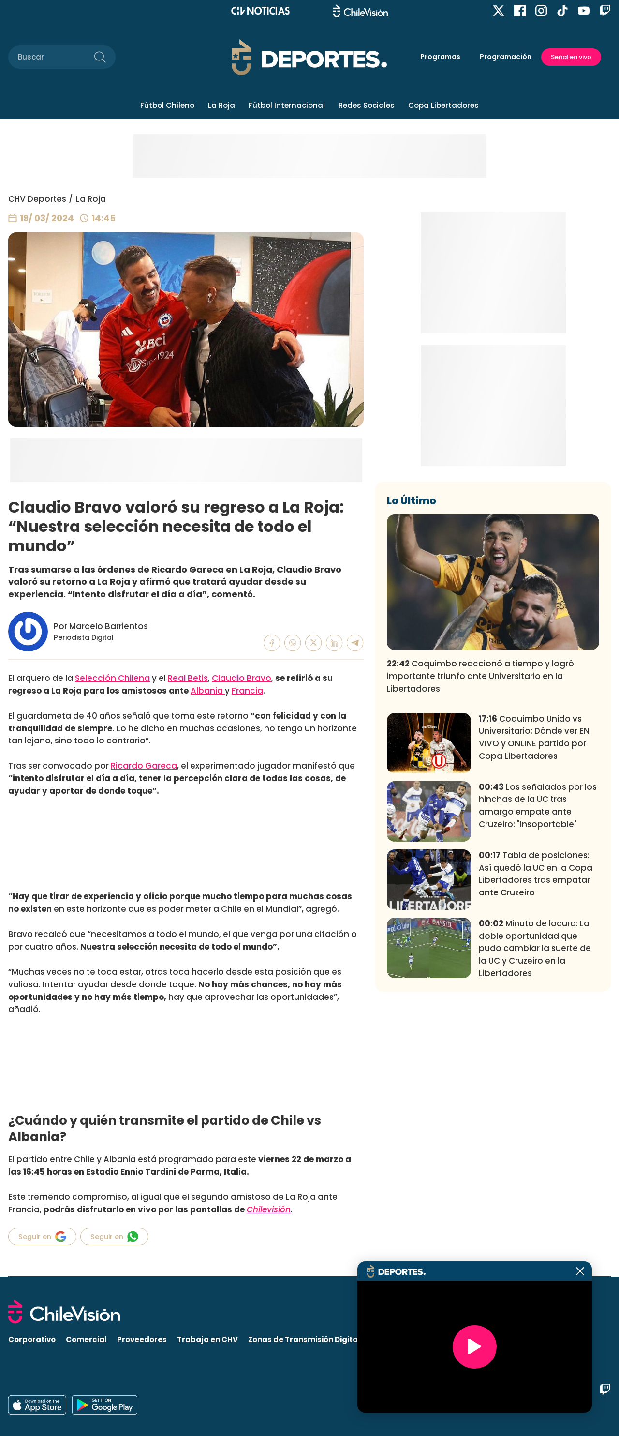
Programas (440, 56)
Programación (505, 56)
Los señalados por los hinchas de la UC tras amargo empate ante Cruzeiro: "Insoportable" (538, 948)
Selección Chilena (112, 678)
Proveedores (142, 1339)
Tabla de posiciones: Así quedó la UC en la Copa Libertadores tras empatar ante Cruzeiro (535, 1017)
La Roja (221, 105)
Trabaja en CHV (207, 1339)
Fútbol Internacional (287, 105)
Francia (247, 690)
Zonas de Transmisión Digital (304, 1339)
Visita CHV (390, 1339)
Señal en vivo (571, 56)
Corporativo (32, 1339)
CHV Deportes (37, 199)
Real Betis (188, 678)
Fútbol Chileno (167, 105)
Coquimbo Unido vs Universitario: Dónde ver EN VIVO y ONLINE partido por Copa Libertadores (534, 880)
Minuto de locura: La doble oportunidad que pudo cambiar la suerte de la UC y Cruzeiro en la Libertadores (535, 1091)
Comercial (86, 1339)
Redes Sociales (367, 105)
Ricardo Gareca (144, 765)
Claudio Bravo (241, 678)
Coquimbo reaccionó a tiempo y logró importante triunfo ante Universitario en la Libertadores (480, 819)
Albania (208, 690)
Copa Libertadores (443, 105)
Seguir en (42, 1236)
